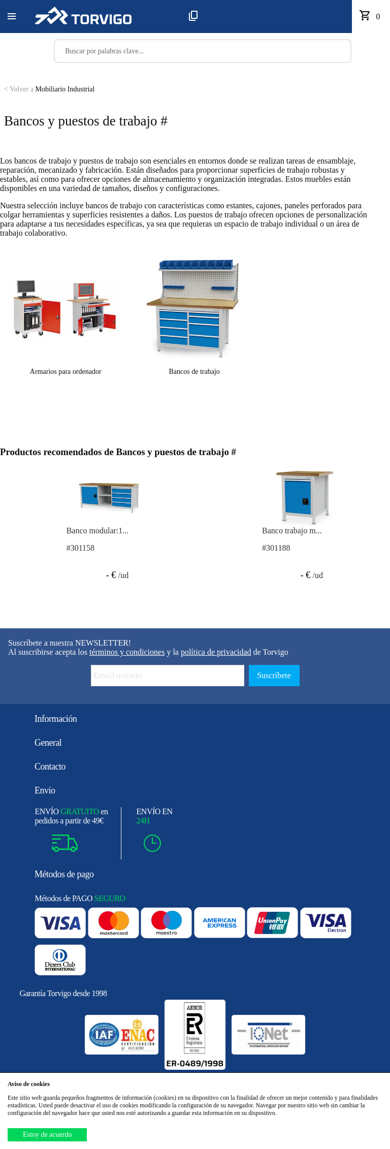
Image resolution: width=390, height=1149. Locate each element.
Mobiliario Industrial (49, 89)
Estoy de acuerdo (47, 1134)
